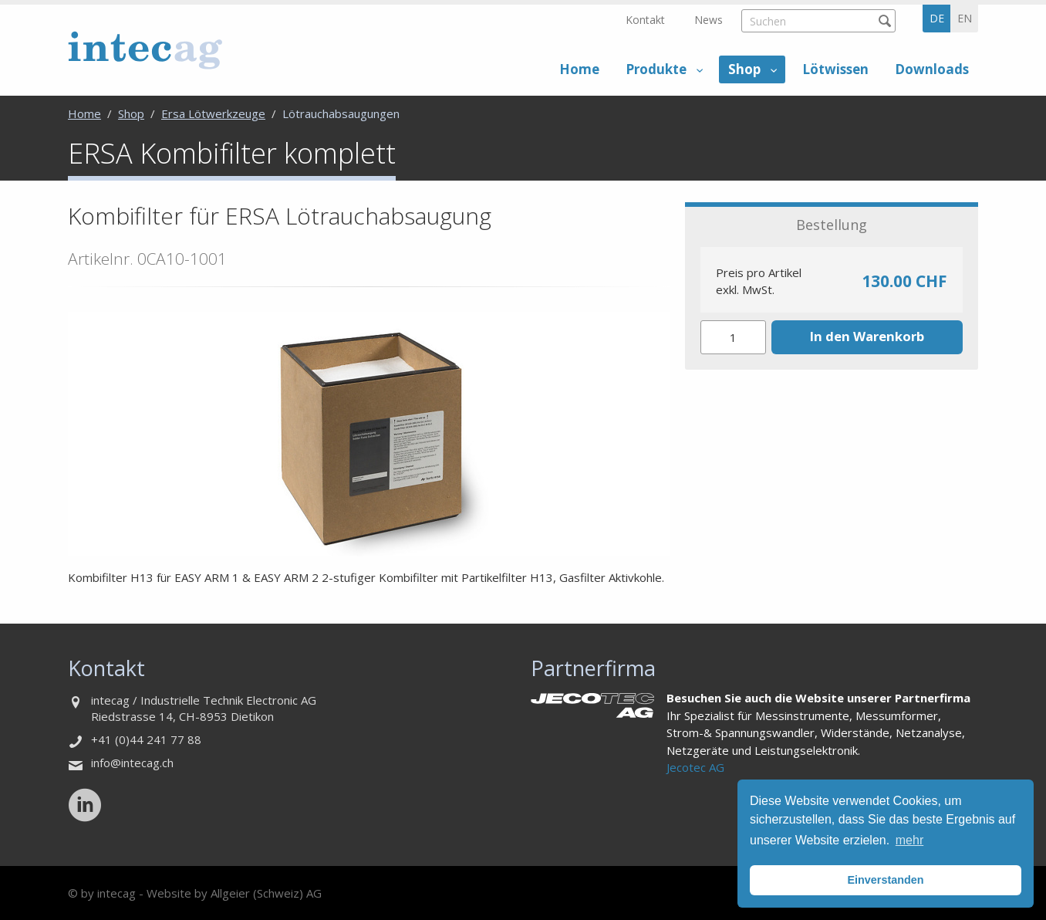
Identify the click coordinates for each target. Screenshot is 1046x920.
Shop (744, 69)
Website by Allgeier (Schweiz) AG (234, 893)
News (708, 19)
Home (579, 69)
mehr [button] (909, 840)
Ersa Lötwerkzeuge (213, 113)
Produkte (656, 69)
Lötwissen (835, 69)
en (964, 18)
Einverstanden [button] (885, 880)
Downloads (932, 69)
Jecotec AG (695, 767)
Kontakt (645, 19)
